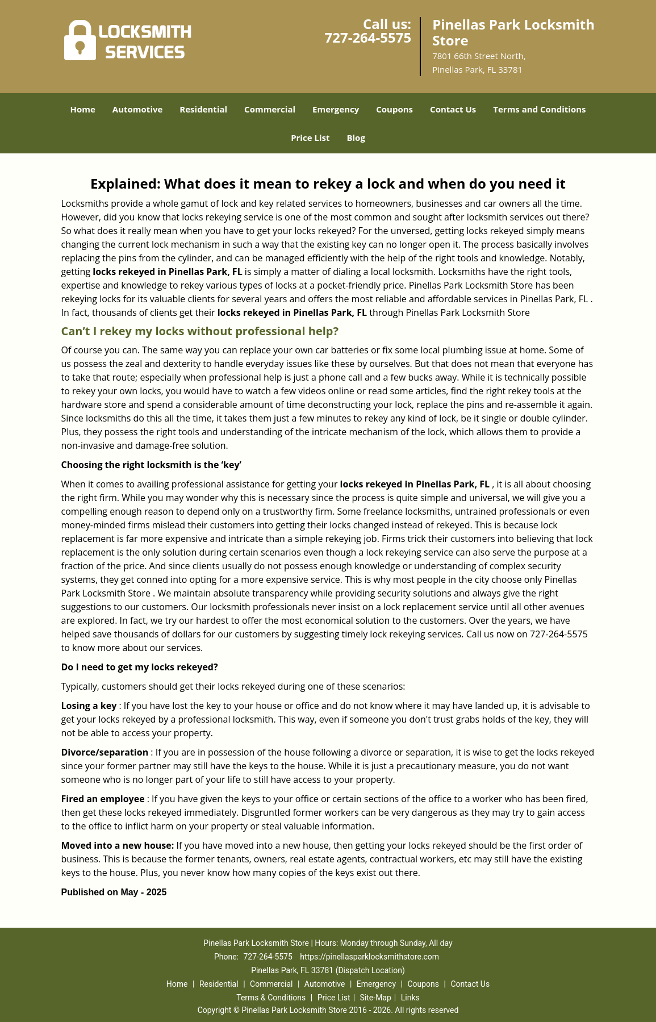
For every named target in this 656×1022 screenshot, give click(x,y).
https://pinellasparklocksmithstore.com (369, 956)
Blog (355, 137)
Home (82, 109)
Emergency (335, 109)
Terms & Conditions (271, 997)
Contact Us (453, 109)
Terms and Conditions (539, 109)
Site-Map (375, 997)
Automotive (137, 109)
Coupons (394, 109)
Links (410, 997)
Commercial (269, 109)
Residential (203, 109)
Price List (310, 137)
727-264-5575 (367, 37)
